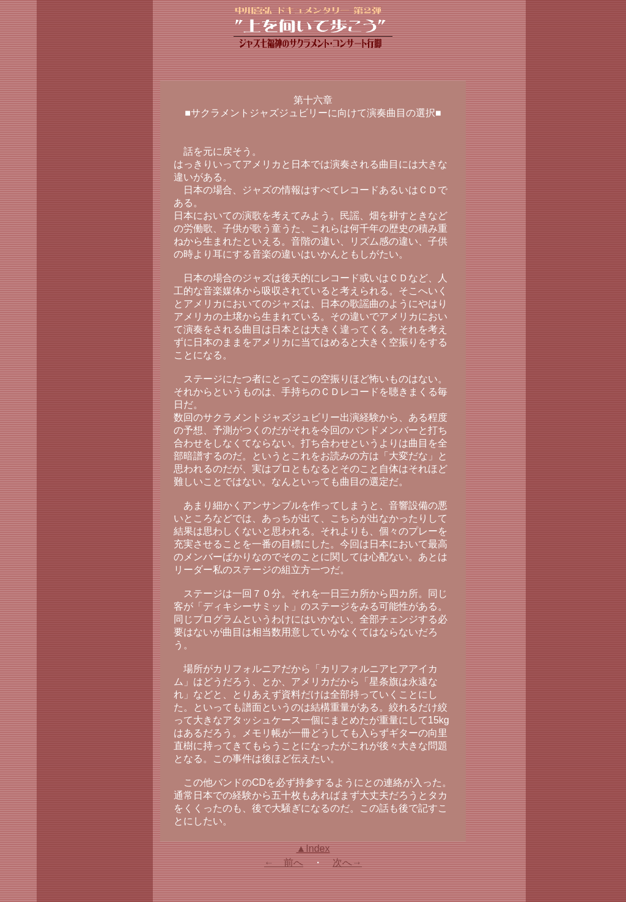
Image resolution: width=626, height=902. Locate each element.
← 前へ (283, 862)
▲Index (313, 848)
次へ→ (347, 862)
